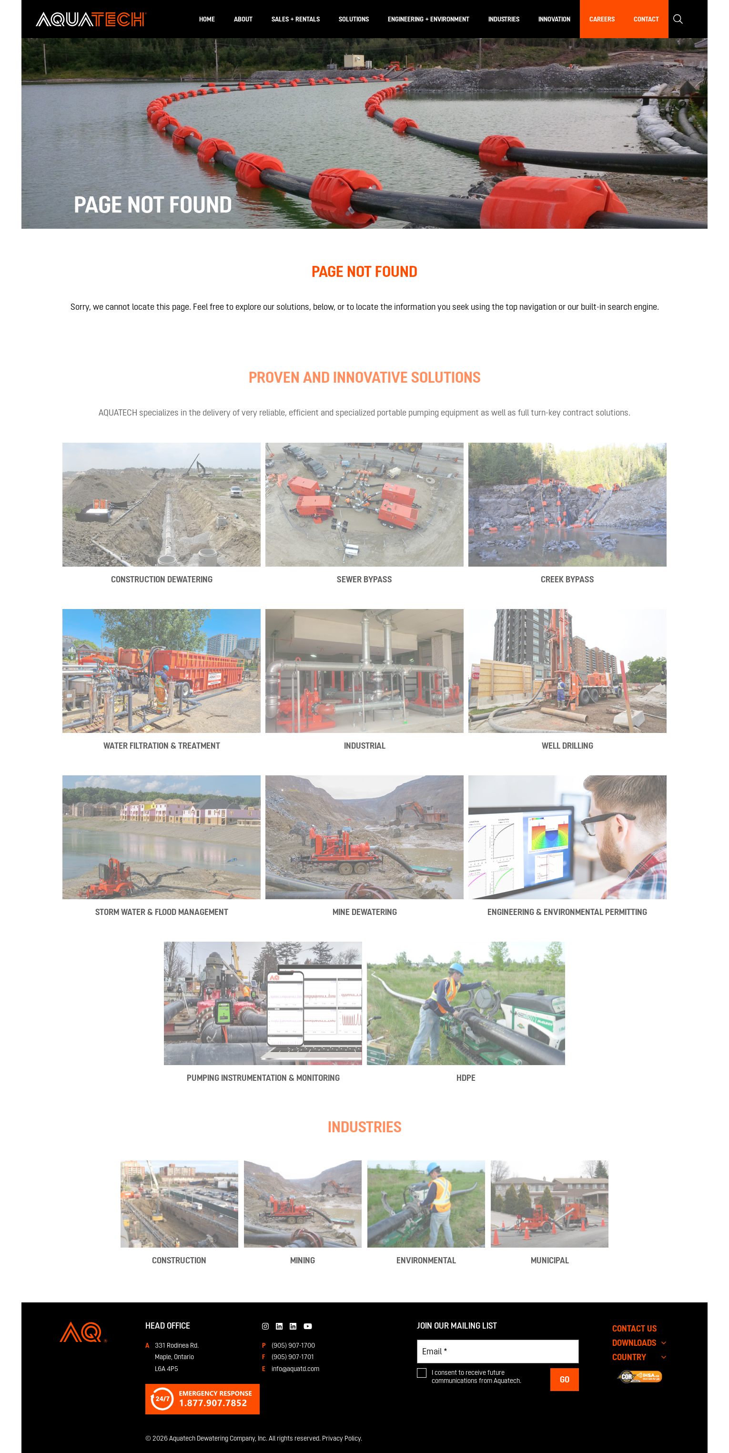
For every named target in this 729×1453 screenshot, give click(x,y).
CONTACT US (634, 1328)
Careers (602, 19)
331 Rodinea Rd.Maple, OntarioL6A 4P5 (177, 1356)
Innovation (554, 19)
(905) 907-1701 (293, 1357)
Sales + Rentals (296, 19)
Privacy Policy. (342, 1438)
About (243, 19)
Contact (646, 19)
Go (564, 1379)
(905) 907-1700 (293, 1345)
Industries (503, 19)
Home (207, 19)
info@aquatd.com (295, 1368)
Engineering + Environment (428, 19)
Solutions (354, 19)
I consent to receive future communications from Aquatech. (476, 1377)
